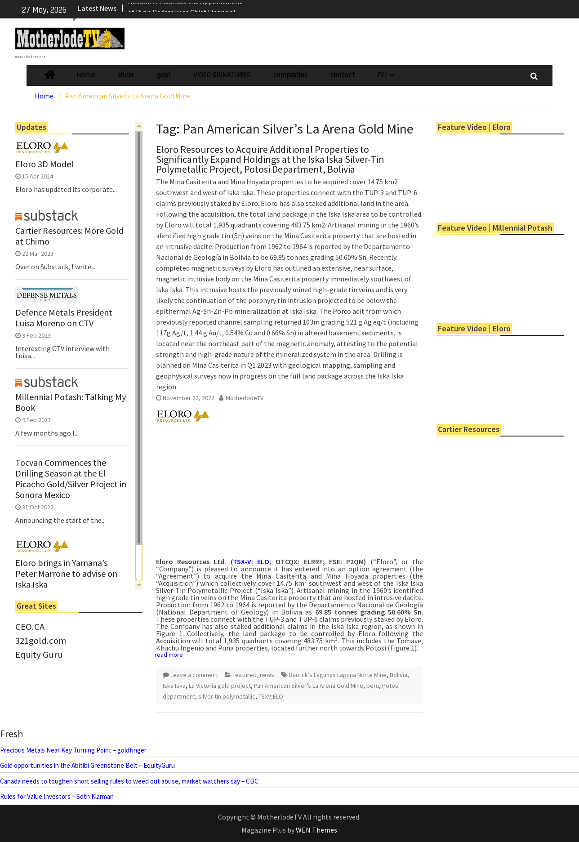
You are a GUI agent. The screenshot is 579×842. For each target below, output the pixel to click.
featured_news (253, 675)
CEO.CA (30, 627)
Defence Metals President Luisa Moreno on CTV (63, 318)
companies (290, 75)
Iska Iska (174, 686)
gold (164, 75)
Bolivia (398, 675)
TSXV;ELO (270, 696)
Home (86, 75)
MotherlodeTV (244, 398)
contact (342, 75)
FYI (382, 75)
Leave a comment (194, 675)
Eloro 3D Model (44, 164)
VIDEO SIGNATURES (222, 75)
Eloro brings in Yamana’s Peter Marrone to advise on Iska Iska (66, 573)
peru (372, 686)
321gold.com (40, 640)
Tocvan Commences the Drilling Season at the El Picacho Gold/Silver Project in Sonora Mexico (70, 478)
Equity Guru (39, 654)
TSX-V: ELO (251, 561)
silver (125, 75)
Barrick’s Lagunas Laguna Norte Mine (338, 675)
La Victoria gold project (220, 686)
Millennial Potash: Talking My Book (70, 402)
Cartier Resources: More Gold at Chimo (69, 236)
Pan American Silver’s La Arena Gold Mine (308, 686)
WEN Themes (316, 829)
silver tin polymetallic (226, 696)
